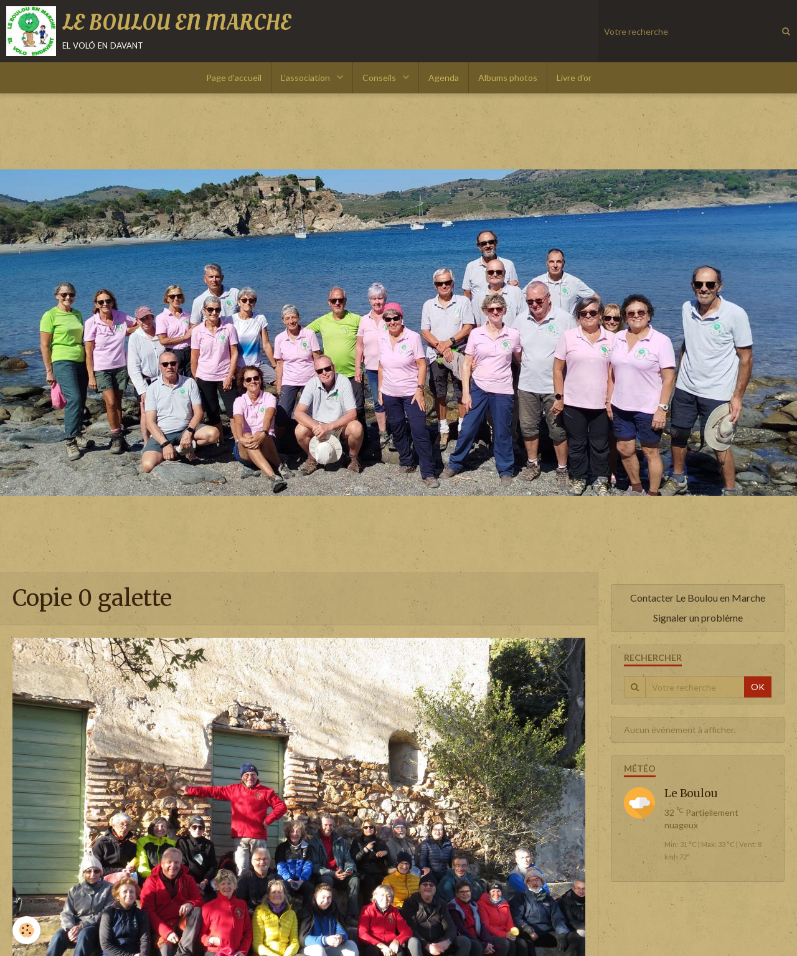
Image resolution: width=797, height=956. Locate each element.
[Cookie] (26, 930)
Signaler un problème (698, 617)
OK (758, 686)
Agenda (443, 77)
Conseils (380, 77)
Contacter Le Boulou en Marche (697, 597)
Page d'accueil (234, 77)
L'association (306, 77)
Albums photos (507, 77)
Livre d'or (574, 77)
